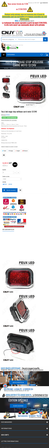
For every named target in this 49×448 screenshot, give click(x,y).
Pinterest (25, 151)
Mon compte (5, 435)
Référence (3, 115)
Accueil (6, 68)
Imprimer (4, 155)
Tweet (4, 151)
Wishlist (41, 54)
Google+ (17, 151)
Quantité (4, 169)
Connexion (45, 2)
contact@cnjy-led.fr (27, 20)
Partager (10, 151)
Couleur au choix (6, 176)
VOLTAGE (4, 182)
